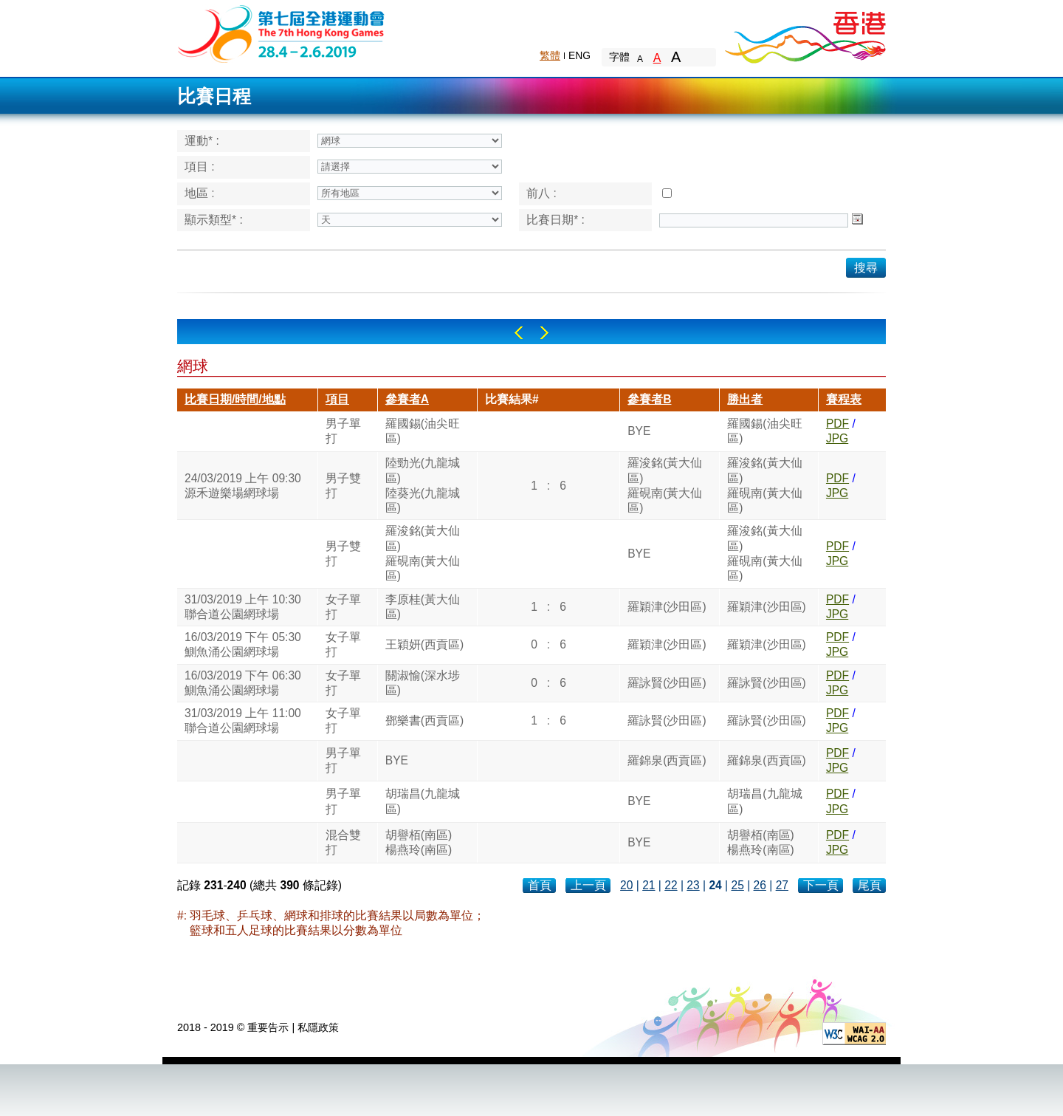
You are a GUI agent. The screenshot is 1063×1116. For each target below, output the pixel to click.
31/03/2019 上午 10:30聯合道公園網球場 (243, 606)
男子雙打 (343, 485)
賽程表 (843, 399)
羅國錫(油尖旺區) (422, 431)
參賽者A (407, 399)
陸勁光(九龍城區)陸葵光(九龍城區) (422, 485)
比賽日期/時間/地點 (235, 399)
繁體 (550, 55)
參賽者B (649, 399)
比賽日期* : (555, 219)
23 (693, 885)
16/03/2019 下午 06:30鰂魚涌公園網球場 (243, 682)
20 (626, 885)
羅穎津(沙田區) (666, 606)
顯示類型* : (214, 219)
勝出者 (745, 399)
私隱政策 (318, 1027)
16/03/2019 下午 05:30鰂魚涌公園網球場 (243, 644)
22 (670, 885)
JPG (837, 438)
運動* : (202, 140)
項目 (337, 399)
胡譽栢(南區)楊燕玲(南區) (418, 842)
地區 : (200, 193)
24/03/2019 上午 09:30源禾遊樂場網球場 (243, 485)
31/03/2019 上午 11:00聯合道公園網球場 (243, 720)
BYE (638, 431)
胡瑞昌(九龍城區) (422, 801)
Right (544, 332)
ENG (579, 55)
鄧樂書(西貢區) (424, 720)
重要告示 (268, 1027)
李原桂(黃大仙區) (422, 606)
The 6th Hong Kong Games (281, 33)
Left (519, 332)
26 (760, 885)
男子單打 (343, 431)
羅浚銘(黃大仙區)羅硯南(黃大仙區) (664, 485)
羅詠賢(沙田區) (666, 683)
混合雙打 (343, 842)
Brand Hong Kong (804, 33)
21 (648, 885)
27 (782, 885)
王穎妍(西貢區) (424, 644)
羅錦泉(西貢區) (666, 760)
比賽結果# (512, 399)
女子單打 (343, 606)
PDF (837, 423)
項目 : (200, 166)
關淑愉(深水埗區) (422, 682)
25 (737, 885)
